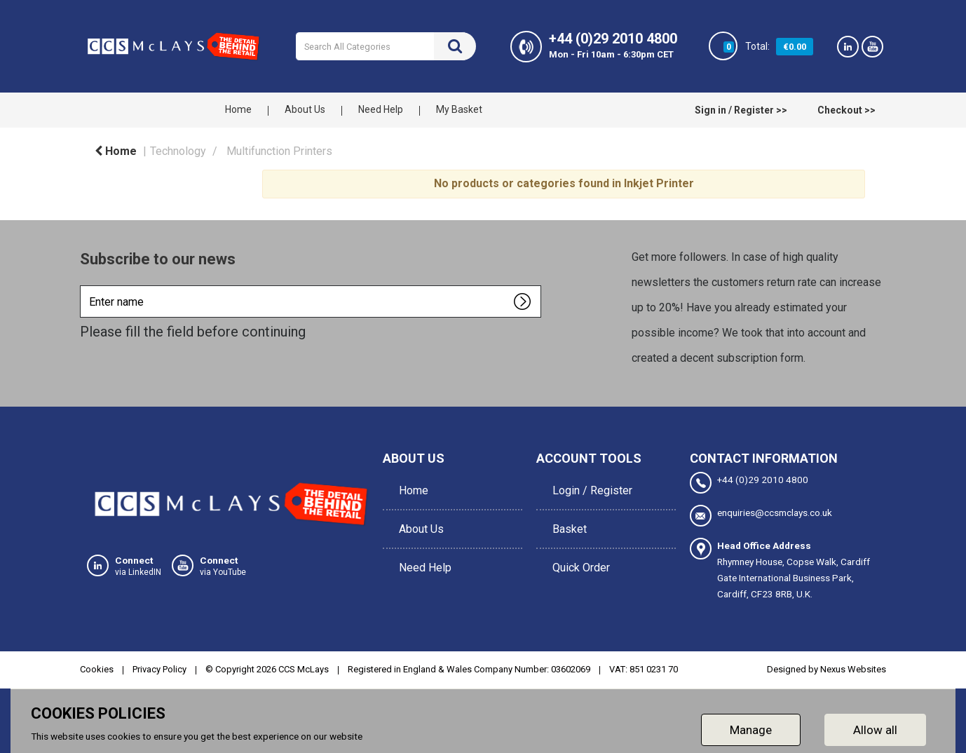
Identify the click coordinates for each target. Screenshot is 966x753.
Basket (567, 518)
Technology (178, 151)
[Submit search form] (455, 46)
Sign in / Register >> (741, 110)
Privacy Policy (159, 668)
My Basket (459, 109)
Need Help (380, 109)
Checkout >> (846, 110)
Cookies (97, 668)
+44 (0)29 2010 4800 (749, 483)
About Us (305, 109)
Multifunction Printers (279, 151)
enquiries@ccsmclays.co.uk (761, 515)
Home (238, 109)
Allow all (875, 728)
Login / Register (590, 487)
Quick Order (579, 550)
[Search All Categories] (386, 46)
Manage (751, 728)
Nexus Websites (853, 668)
